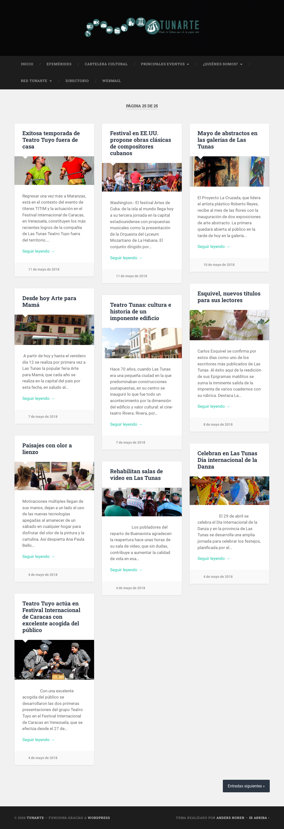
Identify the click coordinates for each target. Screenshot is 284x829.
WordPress (99, 817)
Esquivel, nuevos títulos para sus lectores (229, 296)
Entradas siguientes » (246, 785)
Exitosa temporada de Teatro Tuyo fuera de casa (51, 139)
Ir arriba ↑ (259, 817)
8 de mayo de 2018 (218, 424)
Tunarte (35, 817)
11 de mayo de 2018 (43, 269)
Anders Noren (230, 817)
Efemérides (59, 64)
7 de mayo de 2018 (42, 416)
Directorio (77, 80)
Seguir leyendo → (38, 250)
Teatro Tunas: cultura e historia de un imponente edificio (140, 311)
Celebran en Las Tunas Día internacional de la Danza (227, 459)
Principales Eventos (163, 64)
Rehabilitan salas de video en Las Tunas (136, 474)
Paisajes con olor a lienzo (47, 448)
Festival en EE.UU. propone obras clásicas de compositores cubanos (140, 142)
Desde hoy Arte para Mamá (49, 301)
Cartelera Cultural (106, 64)
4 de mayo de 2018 (42, 574)
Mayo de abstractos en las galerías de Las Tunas (227, 139)
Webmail (111, 80)
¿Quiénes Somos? (220, 64)
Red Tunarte (34, 80)
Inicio (27, 64)
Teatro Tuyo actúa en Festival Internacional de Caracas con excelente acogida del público (51, 616)
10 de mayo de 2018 (219, 264)
